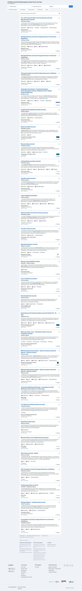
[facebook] (65, 565)
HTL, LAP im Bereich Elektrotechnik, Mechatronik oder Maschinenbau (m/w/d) (36, 18)
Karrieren (22, 573)
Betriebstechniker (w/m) (28, 421)
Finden (70, 6)
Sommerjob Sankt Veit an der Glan (25, 544)
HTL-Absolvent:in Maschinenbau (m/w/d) (33, 404)
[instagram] (67, 565)
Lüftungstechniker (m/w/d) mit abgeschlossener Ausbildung (38, 73)
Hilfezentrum (23, 575)
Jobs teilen (37, 567)
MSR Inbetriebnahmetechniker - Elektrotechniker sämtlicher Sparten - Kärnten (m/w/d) (38, 351)
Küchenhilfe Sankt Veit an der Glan (39, 559)
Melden (58, 32)
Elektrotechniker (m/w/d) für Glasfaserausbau (34, 213)
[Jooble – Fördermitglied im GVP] (71, 582)
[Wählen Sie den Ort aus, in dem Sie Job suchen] (42, 6)
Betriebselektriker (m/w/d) (28, 296)
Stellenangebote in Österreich (26, 577)
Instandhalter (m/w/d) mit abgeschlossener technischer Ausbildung (37, 520)
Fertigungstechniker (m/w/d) (29, 485)
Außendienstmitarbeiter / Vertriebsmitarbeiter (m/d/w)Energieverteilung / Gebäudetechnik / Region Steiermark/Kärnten (36, 90)
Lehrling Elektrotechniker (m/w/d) (31, 161)
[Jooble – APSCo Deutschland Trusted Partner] (57, 582)
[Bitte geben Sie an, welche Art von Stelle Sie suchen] (19, 6)
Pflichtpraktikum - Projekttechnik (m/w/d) (33, 502)
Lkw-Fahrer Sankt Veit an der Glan (25, 548)
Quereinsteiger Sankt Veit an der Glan (26, 552)
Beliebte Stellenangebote (51, 544)
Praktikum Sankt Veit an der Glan (38, 555)
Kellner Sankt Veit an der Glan (38, 558)
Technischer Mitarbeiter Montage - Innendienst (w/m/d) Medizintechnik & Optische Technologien (37, 388)
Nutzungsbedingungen (12, 587)
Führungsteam (23, 570)
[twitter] (70, 565)
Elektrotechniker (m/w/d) (28, 127)
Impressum (20, 588)
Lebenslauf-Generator (53, 572)
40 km (51, 6)
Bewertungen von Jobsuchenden (55, 568)
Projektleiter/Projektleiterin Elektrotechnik (33, 109)
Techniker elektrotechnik (28, 178)
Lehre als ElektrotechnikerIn (29, 195)
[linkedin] (72, 565)
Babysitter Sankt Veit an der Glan (39, 556)
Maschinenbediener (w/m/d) (29, 244)
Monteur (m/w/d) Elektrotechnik (30, 261)
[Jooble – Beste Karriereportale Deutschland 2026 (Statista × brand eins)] (64, 582)
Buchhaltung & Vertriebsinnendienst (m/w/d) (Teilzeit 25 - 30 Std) (38, 313)
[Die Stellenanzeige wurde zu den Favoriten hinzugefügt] (59, 18)
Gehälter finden (51, 570)
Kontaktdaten (23, 572)
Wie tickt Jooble (24, 568)
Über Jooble (23, 567)
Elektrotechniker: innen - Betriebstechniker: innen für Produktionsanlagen (36, 332)
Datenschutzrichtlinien (22, 587)
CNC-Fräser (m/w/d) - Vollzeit (29, 453)
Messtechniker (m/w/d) (28, 144)
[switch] (59, 13)
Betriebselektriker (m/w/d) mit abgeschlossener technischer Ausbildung (38, 37)
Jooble (72, 587)
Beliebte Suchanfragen (24, 540)
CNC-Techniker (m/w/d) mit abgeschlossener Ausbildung (37, 469)
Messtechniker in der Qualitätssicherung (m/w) (35, 437)
